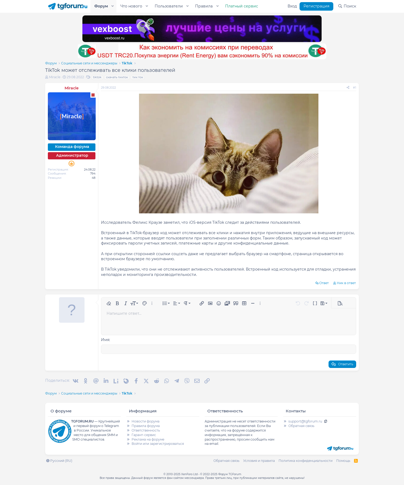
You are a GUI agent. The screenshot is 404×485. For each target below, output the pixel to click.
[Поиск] (347, 6)
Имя (105, 339)
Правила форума (146, 426)
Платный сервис (241, 6)
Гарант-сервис (144, 435)
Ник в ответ (346, 283)
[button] (112, 6)
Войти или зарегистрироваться (158, 443)
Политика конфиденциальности (306, 460)
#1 (354, 87)
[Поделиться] (348, 87)
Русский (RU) (59, 460)
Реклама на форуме (148, 439)
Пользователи (169, 6)
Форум (101, 6)
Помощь (343, 460)
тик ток (137, 77)
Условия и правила (259, 460)
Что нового (131, 6)
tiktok (97, 77)
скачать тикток (117, 77)
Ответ (324, 283)
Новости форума (145, 421)
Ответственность (146, 430)
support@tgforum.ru (305, 421)
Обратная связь (301, 426)
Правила (204, 6)
